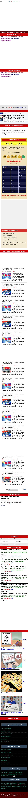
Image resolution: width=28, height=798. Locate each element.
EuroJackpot (19, 113)
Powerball (8, 115)
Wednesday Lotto (8, 121)
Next (25, 489)
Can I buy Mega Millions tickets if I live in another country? (14, 242)
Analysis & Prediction (6, 40)
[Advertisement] (14, 17)
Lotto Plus (9, 118)
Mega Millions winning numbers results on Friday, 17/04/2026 (13, 332)
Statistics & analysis (6, 728)
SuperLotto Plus (7, 116)
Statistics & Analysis (5, 38)
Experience (20, 36)
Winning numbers (15, 38)
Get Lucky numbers (12, 36)
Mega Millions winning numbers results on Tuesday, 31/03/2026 (13, 426)
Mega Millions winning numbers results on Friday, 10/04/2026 (13, 379)
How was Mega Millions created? (10, 237)
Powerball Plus (20, 117)
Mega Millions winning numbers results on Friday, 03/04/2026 (13, 410)
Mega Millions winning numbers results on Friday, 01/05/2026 (13, 269)
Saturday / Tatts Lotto (19, 121)
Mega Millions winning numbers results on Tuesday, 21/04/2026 (13, 317)
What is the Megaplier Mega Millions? (11, 240)
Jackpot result (4, 36)
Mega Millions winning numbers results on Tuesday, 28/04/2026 (13, 285)
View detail (3, 505)
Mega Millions (16, 115)
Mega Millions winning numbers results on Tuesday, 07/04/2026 (13, 395)
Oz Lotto (17, 120)
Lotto (4, 118)
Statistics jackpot (5, 741)
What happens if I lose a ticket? (10, 244)
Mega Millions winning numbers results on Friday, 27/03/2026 (13, 456)
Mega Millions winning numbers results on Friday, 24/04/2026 (13, 301)
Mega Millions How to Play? (9, 233)
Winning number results (6, 733)
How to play (18, 544)
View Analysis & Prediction (15, 556)
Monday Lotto (24, 120)
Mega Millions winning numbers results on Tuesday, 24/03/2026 (13, 472)
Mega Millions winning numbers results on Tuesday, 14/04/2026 (13, 363)
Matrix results (5, 544)
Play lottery (18, 541)
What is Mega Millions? (8, 235)
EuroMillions (11, 113)
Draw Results (14, 139)
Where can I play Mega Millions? (10, 239)
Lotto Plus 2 (17, 118)
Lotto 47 (23, 115)
